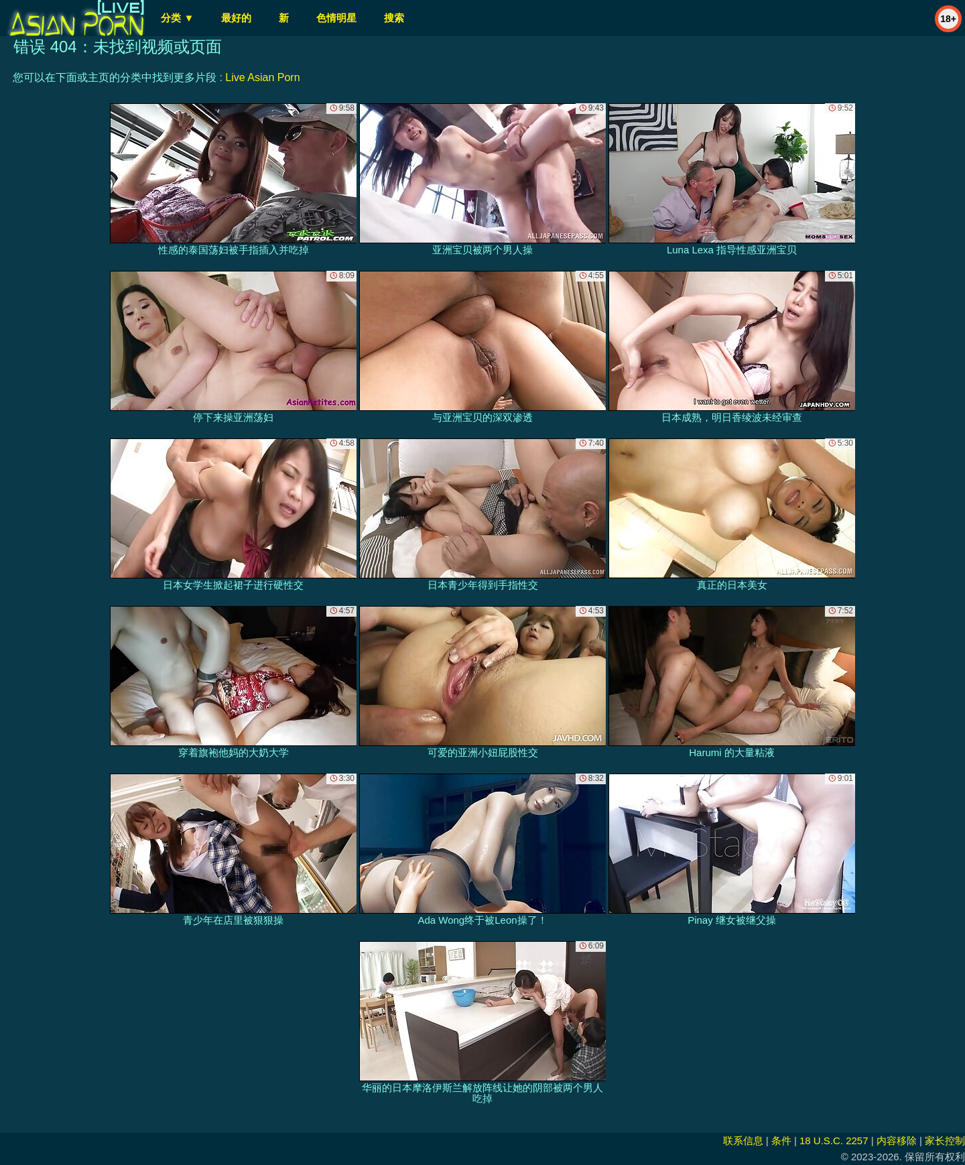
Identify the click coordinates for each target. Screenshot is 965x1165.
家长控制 (945, 1140)
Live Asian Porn (262, 77)
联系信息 (743, 1140)
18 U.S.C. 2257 (833, 1140)
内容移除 (897, 1140)
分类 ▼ (177, 17)
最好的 (236, 17)
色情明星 (336, 17)
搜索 (394, 17)
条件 (781, 1140)
